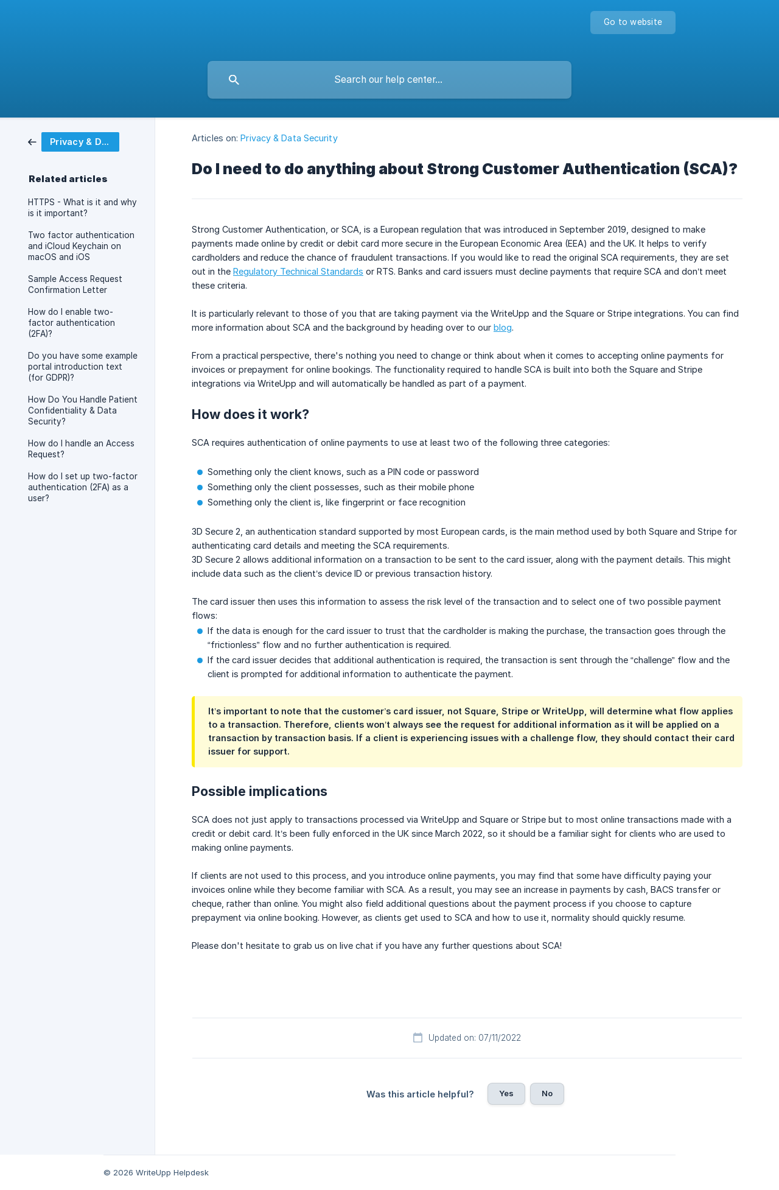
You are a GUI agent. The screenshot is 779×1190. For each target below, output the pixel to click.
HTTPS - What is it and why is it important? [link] (82, 207)
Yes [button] (506, 1093)
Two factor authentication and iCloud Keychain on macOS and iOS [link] (81, 246)
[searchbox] (389, 80)
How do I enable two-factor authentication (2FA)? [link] (71, 323)
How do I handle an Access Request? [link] (81, 448)
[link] (73, 141)
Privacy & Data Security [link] (288, 138)
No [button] (547, 1093)
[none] (633, 22)
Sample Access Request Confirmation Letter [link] (75, 284)
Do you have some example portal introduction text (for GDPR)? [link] (83, 366)
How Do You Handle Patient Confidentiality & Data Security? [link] (83, 410)
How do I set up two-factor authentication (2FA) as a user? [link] (83, 487)
